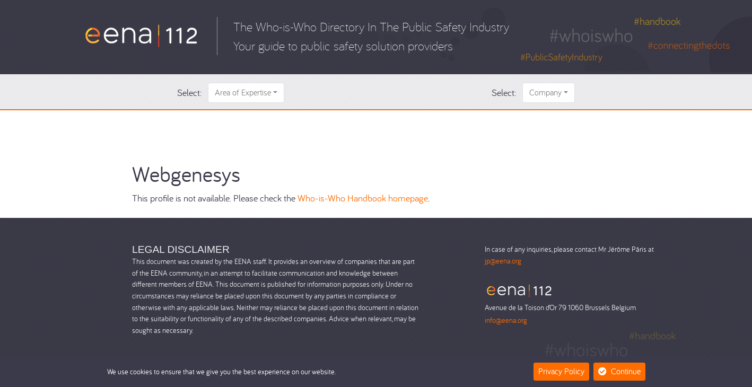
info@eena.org (506, 320)
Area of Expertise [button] (243, 92)
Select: (189, 92)
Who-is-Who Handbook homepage (363, 198)
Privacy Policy (561, 371)
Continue (619, 371)
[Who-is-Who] (141, 35)
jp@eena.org (503, 261)
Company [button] (545, 92)
